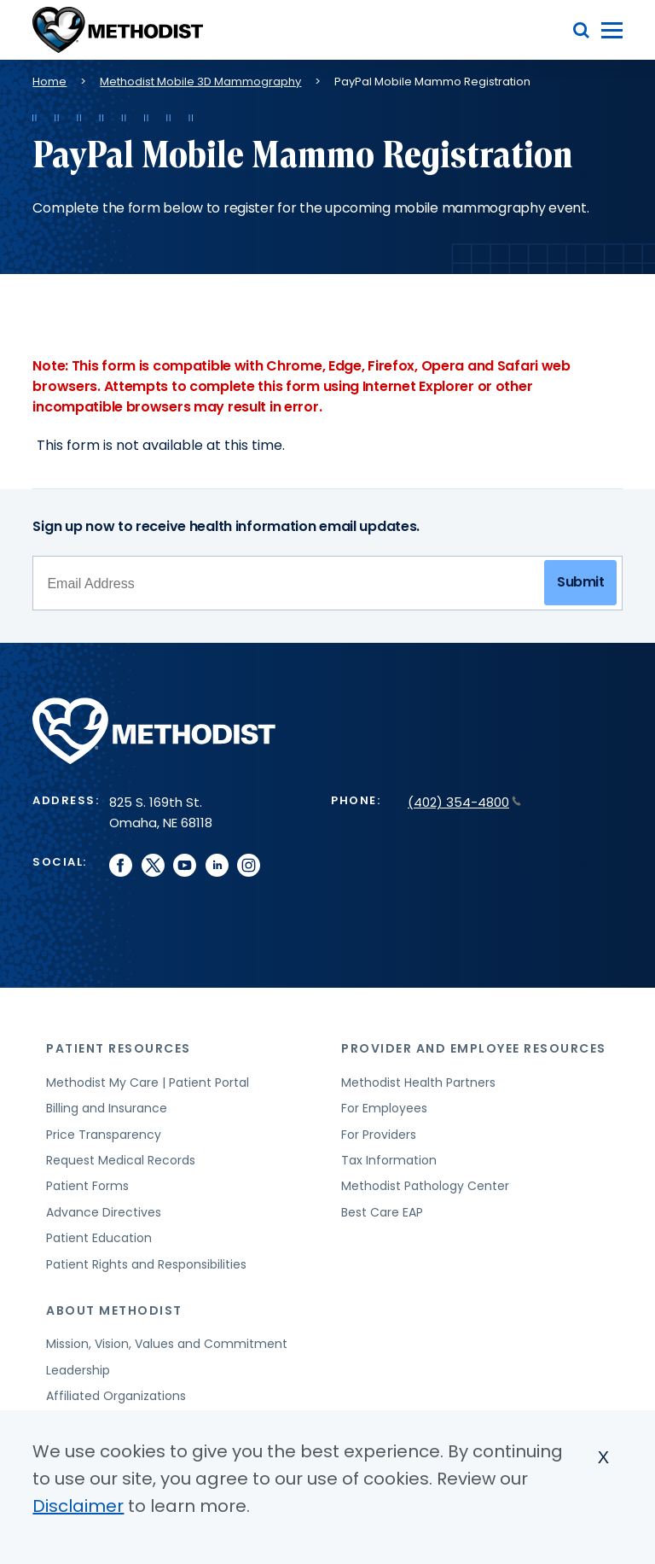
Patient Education (99, 1237)
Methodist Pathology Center (425, 1185)
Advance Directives (103, 1212)
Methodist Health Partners (418, 1082)
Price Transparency (103, 1134)
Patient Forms (87, 1185)
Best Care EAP (382, 1212)
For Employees (384, 1108)
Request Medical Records (120, 1160)
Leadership (78, 1370)
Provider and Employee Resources (473, 1048)
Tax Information (389, 1160)
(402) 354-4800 (464, 802)
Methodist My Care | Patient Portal (147, 1082)
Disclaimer (78, 1506)
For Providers (378, 1134)
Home (49, 81)
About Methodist (114, 1310)
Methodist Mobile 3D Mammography (200, 81)
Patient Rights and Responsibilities (146, 1264)
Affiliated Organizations (116, 1395)
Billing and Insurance (106, 1108)
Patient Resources (118, 1048)
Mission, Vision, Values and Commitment (166, 1343)
